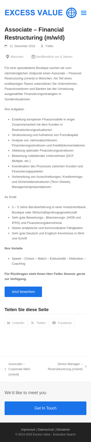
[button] (83, 13)
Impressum (28, 429)
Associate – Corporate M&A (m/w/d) (17, 369)
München (16, 57)
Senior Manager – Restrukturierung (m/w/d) (65, 367)
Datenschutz (46, 429)
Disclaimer (63, 429)
